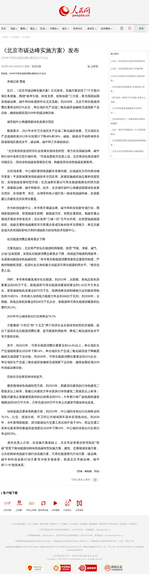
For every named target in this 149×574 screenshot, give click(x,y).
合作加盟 (74, 524)
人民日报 (7, 504)
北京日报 (36, 66)
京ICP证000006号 (124, 547)
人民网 (5, 37)
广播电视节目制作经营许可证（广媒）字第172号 (112, 541)
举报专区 (77, 28)
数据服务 (93, 524)
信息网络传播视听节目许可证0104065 (22, 547)
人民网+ (19, 504)
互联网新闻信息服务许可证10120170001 (33, 541)
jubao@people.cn (103, 530)
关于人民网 (33, 524)
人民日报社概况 (19, 524)
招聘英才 (54, 524)
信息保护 (123, 524)
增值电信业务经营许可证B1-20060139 (70, 541)
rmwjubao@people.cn (114, 535)
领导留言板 (43, 504)
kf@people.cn (48, 535)
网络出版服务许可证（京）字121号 (99, 547)
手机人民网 (31, 504)
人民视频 (55, 504)
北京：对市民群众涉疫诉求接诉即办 (128, 61)
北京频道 (15, 37)
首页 (3, 28)
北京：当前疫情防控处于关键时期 (127, 69)
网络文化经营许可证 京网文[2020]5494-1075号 (61, 547)
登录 (141, 28)
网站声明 (103, 524)
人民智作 (79, 504)
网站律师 (113, 524)
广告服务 (64, 524)
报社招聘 (44, 524)
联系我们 (133, 524)
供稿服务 (83, 524)
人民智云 (67, 504)
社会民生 (26, 37)
